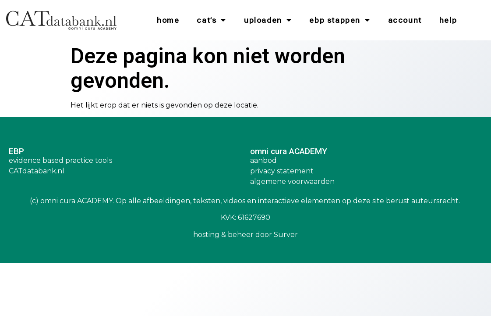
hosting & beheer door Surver (245, 234)
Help (448, 20)
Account (405, 20)
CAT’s (211, 20)
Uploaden (268, 20)
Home (168, 20)
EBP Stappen (339, 20)
